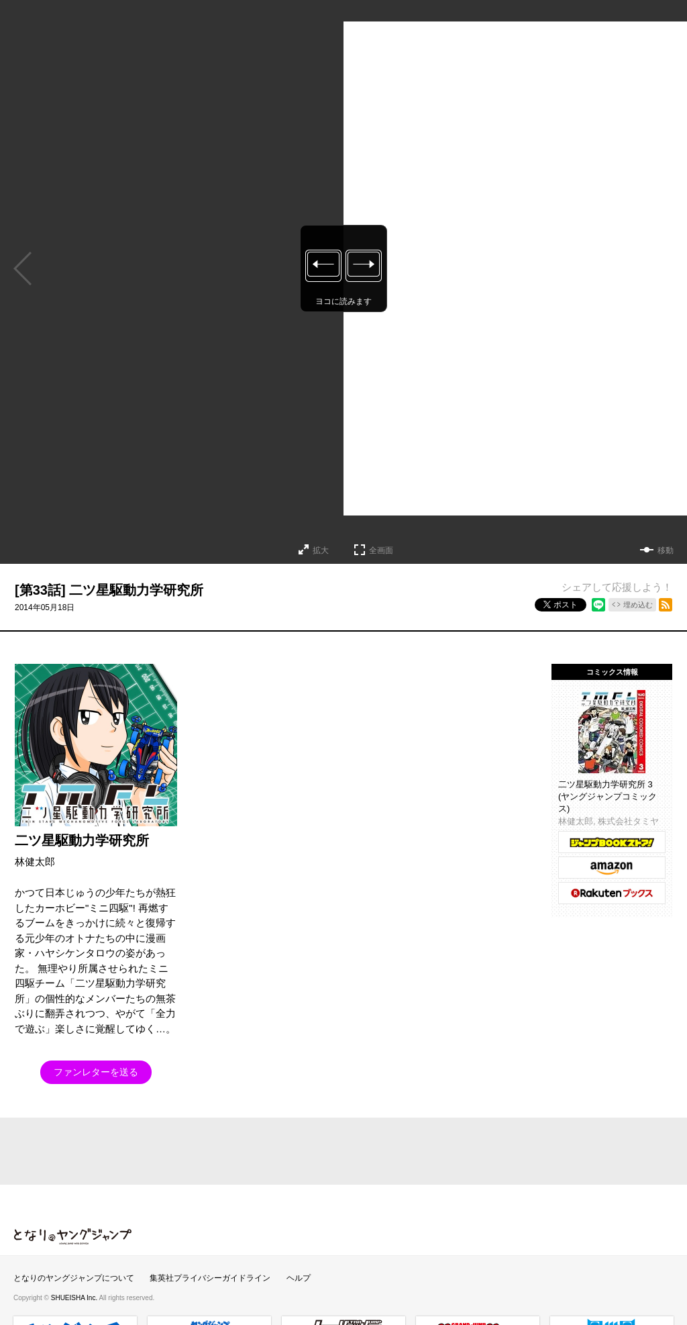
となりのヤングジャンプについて (73, 1278)
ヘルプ (298, 1278)
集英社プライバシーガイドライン (210, 1278)
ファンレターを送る (96, 1072)
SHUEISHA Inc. (75, 1298)
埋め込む (638, 605)
